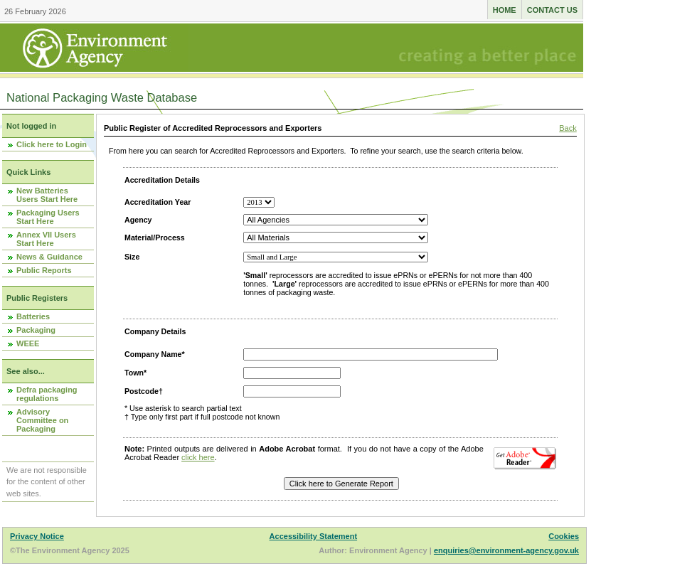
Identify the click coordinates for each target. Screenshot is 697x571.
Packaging (35, 330)
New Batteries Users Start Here (47, 194)
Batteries (33, 316)
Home (504, 10)
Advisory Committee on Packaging (42, 420)
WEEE (27, 343)
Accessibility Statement (314, 536)
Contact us (552, 10)
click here (197, 457)
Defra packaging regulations (47, 393)
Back (567, 128)
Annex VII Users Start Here (46, 238)
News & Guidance (49, 256)
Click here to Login (51, 144)
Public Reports (44, 270)
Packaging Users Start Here (48, 216)
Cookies (563, 536)
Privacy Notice (37, 536)
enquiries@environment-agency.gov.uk (506, 550)
